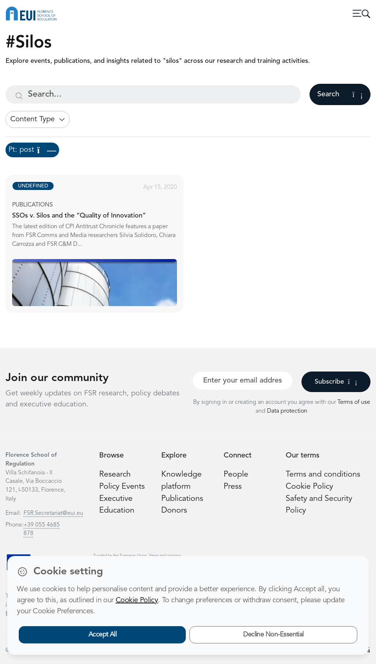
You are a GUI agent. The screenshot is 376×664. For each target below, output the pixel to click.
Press (233, 487)
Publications (182, 499)
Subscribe (336, 381)
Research (115, 474)
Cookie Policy (309, 487)
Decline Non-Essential (273, 634)
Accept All (102, 634)
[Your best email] (242, 381)
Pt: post (32, 150)
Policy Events (122, 487)
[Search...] (153, 94)
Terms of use (353, 402)
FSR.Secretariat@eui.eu (53, 513)
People (236, 474)
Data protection (287, 411)
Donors (174, 510)
